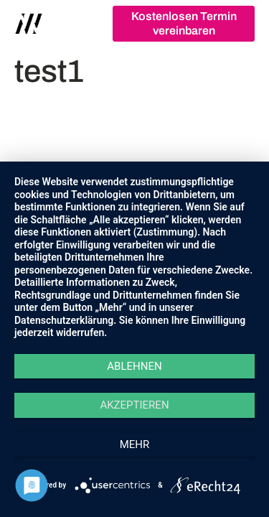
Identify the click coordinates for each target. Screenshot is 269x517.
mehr (135, 444)
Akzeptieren (134, 405)
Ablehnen (134, 366)
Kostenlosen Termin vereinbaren (184, 23)
